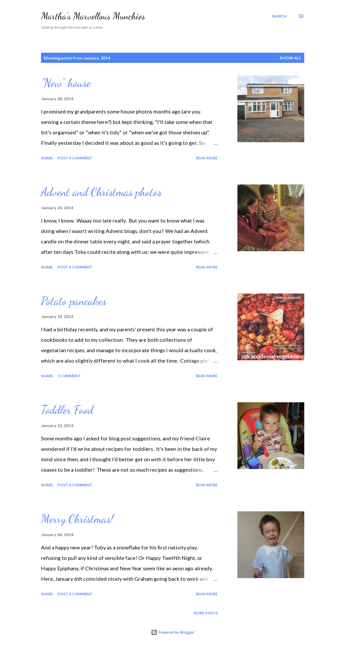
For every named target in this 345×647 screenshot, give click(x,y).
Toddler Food (67, 410)
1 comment (69, 376)
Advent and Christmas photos (101, 192)
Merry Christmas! (77, 519)
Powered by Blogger (172, 632)
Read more (207, 158)
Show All (291, 57)
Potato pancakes (73, 301)
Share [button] (47, 158)
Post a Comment (75, 158)
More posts (206, 613)
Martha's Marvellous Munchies (93, 16)
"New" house (66, 83)
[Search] (279, 16)
